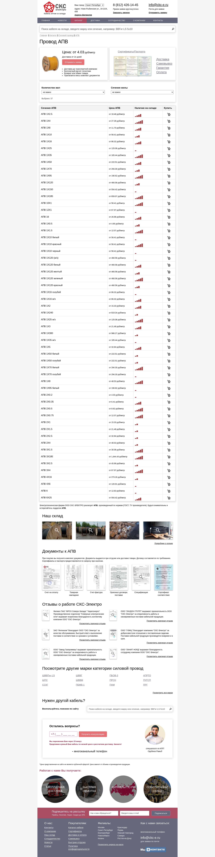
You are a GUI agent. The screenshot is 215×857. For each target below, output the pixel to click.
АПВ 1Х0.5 (46, 223)
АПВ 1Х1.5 (46, 230)
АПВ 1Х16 (46, 141)
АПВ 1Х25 (46, 148)
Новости (62, 20)
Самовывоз (164, 63)
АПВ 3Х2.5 (46, 463)
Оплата (161, 72)
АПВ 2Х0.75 (47, 415)
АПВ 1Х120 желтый (51, 271)
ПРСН (113, 680)
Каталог (79, 20)
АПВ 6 (44, 490)
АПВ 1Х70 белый (50, 367)
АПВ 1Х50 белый (50, 353)
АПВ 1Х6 (45, 127)
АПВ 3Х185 (47, 456)
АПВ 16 (45, 216)
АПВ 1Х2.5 (46, 114)
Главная (46, 20)
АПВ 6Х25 (46, 497)
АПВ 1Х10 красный (51, 244)
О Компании (139, 20)
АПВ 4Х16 (46, 477)
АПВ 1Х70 (46, 169)
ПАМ (112, 685)
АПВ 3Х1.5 (46, 449)
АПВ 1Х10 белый (50, 237)
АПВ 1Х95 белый (50, 388)
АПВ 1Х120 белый (50, 264)
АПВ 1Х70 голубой (51, 374)
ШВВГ (79, 675)
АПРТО (147, 675)
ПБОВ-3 (114, 675)
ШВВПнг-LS (48, 675)
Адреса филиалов (83, 15)
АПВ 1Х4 (45, 121)
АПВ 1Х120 (47, 182)
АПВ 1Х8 (45, 381)
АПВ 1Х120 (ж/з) (49, 258)
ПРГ (145, 685)
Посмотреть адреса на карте (110, 844)
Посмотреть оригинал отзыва (92, 623)
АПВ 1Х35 (46, 155)
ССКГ (45, 685)
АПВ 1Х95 (46, 175)
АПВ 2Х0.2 (46, 395)
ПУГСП (147, 680)
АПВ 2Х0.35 (47, 401)
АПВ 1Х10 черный (50, 251)
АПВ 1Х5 (45, 347)
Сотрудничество (116, 20)
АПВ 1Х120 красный (52, 285)
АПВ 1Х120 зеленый (52, 278)
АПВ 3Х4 (45, 470)
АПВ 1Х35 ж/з (48, 340)
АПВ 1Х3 (45, 326)
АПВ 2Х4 (45, 443)
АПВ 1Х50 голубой (51, 360)
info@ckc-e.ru (158, 5)
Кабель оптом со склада (54, 8)
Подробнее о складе (164, 543)
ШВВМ (79, 680)
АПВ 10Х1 (46, 203)
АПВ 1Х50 (46, 162)
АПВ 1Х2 (45, 306)
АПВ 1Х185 (47, 196)
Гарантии (162, 67)
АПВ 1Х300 (47, 333)
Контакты (158, 20)
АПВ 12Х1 (46, 210)
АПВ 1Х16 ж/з (48, 299)
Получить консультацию (92, 734)
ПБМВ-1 (80, 685)
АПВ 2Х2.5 (46, 436)
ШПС (45, 680)
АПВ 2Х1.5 (46, 429)
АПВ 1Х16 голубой (51, 292)
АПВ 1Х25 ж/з (48, 319)
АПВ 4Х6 (45, 484)
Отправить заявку (158, 12)
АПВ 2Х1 (45, 422)
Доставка (95, 20)
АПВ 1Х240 (47, 312)
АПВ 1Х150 (47, 189)
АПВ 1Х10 (46, 134)
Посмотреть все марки (163, 693)
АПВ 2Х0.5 (46, 408)
